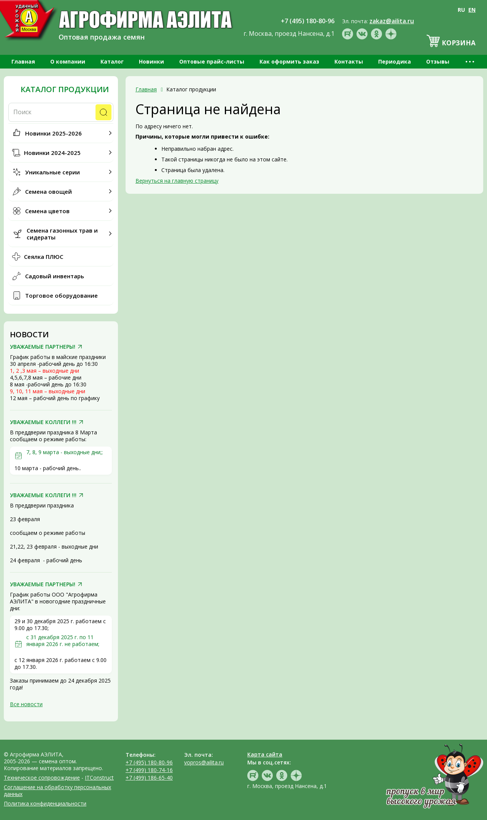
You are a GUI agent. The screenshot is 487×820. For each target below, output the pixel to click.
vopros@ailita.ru (204, 762)
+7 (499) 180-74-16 (149, 770)
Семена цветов (47, 211)
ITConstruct (99, 777)
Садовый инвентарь (54, 276)
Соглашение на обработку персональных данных (57, 790)
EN (472, 9)
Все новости (26, 704)
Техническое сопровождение (42, 777)
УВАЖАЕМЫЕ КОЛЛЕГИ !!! (43, 422)
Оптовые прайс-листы (211, 61)
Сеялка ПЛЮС (43, 256)
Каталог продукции (65, 89)
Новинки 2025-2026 (53, 133)
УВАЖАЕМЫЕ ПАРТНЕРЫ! (42, 346)
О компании (67, 61)
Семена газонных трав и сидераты (62, 234)
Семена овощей (48, 191)
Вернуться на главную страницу (176, 180)
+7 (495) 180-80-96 (149, 762)
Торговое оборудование (61, 295)
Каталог (112, 61)
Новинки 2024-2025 (52, 152)
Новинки (151, 61)
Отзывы (437, 61)
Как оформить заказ (289, 61)
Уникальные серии (52, 172)
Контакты (348, 61)
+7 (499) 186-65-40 (149, 777)
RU (461, 9)
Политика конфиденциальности (45, 803)
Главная (23, 61)
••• (470, 61)
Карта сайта (264, 754)
